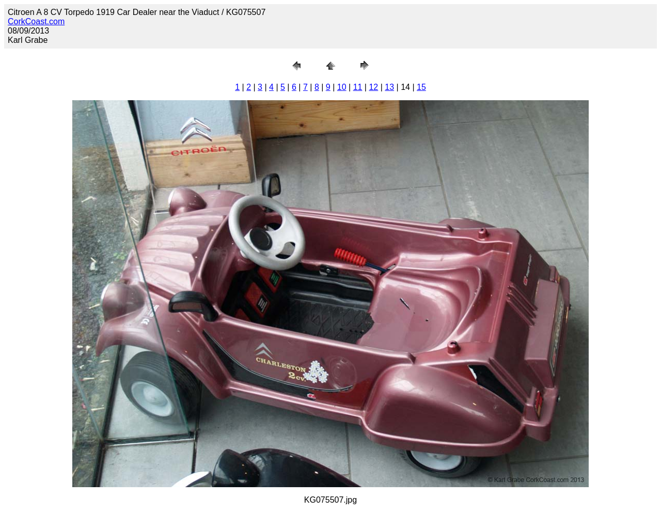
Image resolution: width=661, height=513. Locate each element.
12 (373, 87)
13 (389, 87)
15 (421, 87)
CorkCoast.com (36, 21)
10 (342, 87)
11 (358, 87)
